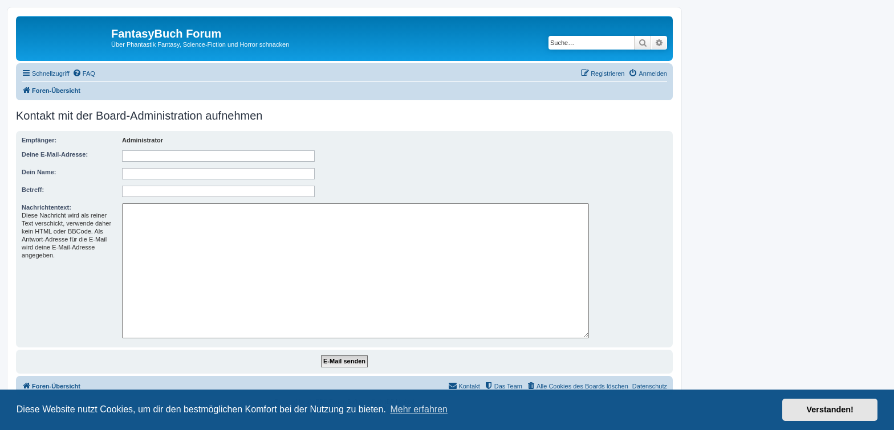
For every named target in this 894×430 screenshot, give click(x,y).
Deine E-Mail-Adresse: (55, 154)
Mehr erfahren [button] (419, 409)
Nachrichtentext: (46, 207)
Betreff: (33, 189)
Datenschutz (649, 386)
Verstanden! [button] (830, 409)
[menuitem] (83, 73)
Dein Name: (39, 172)
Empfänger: (39, 140)
